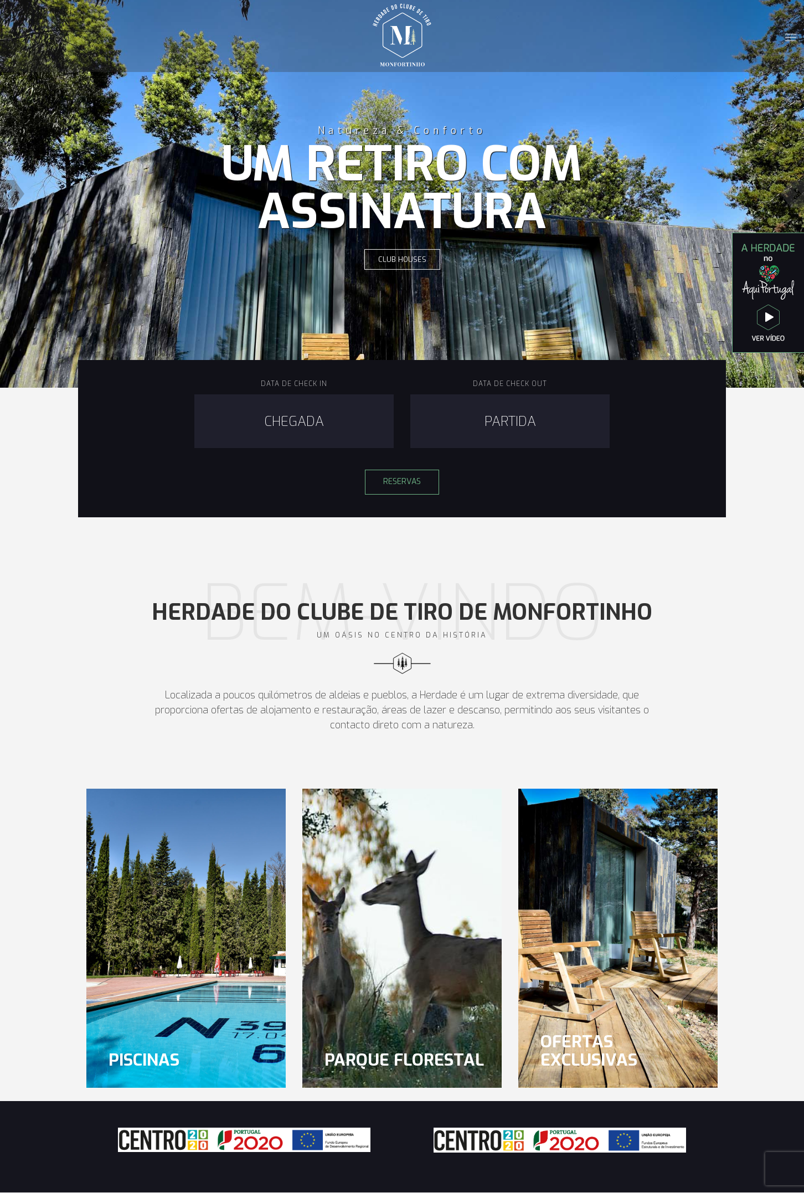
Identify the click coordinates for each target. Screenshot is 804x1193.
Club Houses (402, 259)
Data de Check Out (510, 383)
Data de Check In (294, 383)
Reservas (402, 481)
